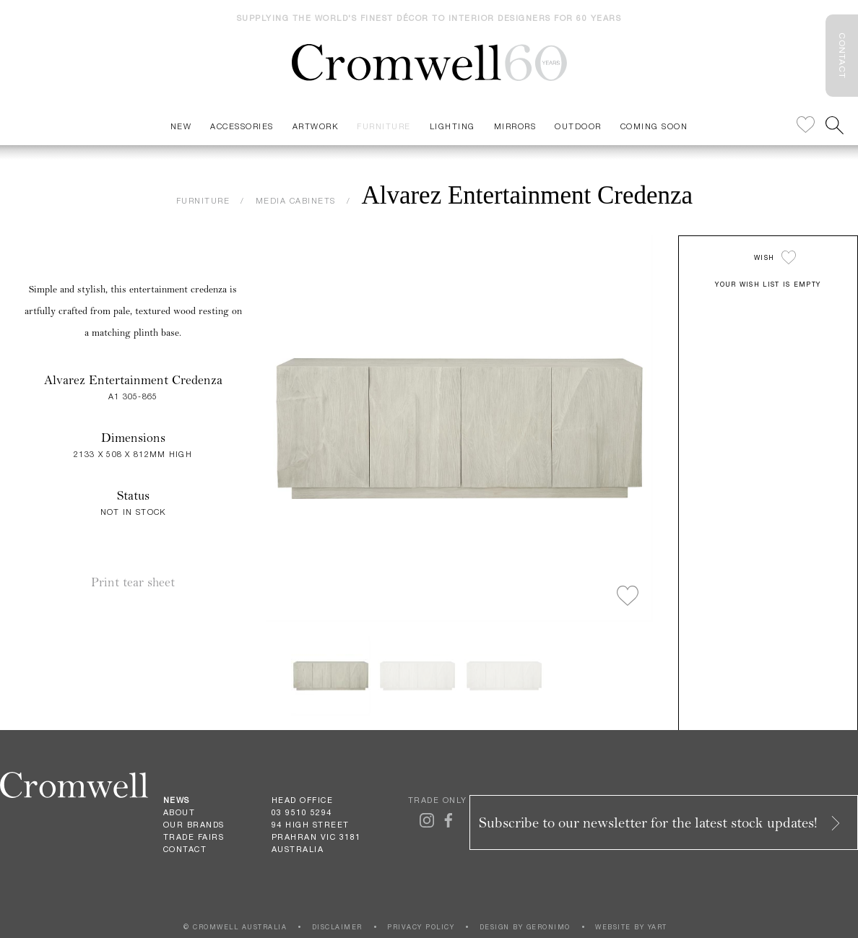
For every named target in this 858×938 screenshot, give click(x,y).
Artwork (315, 126)
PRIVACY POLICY (420, 927)
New (181, 126)
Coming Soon (654, 126)
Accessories (242, 126)
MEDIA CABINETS (296, 200)
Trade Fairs (194, 837)
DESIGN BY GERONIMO (525, 927)
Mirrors (515, 126)
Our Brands (194, 824)
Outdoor (578, 126)
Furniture (384, 126)
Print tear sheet (133, 582)
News (176, 800)
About (179, 812)
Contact (185, 849)
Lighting (452, 126)
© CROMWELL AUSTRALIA (235, 927)
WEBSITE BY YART (631, 927)
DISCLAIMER (337, 927)
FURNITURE (203, 200)
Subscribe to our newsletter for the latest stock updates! (661, 823)
